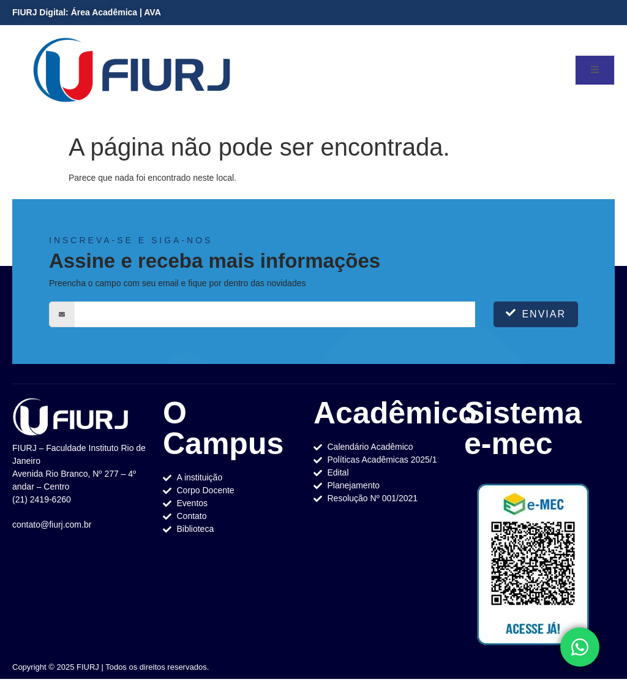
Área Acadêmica (104, 12)
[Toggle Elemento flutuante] (579, 647)
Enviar (536, 313)
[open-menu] (595, 70)
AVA (152, 12)
